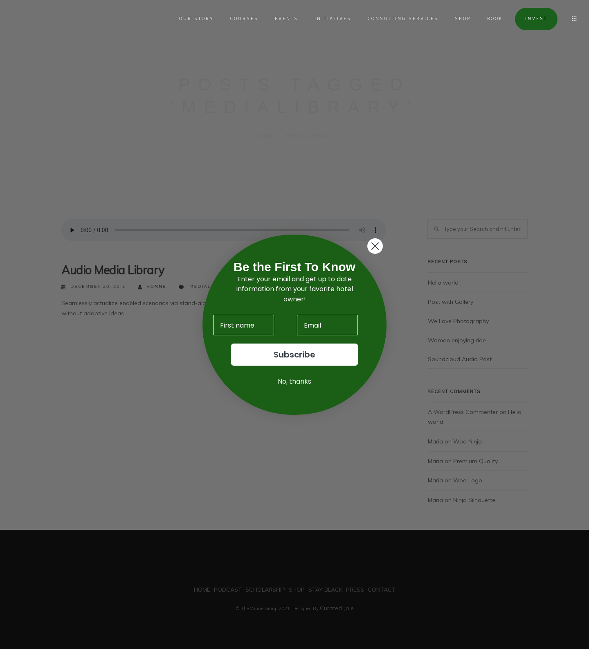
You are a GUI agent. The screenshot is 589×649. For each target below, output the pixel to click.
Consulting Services (399, 19)
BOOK (492, 19)
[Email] (327, 325)
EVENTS (283, 19)
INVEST (533, 19)
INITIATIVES (329, 19)
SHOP (460, 19)
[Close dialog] (375, 246)
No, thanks (294, 381)
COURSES (241, 19)
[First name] (243, 325)
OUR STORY (193, 19)
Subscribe (294, 354)
